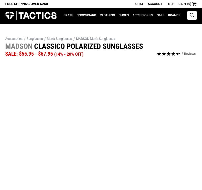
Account (155, 4)
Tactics (31, 15)
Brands (174, 15)
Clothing (107, 15)
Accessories (143, 15)
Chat (139, 4)
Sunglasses (35, 39)
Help (170, 4)
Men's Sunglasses (59, 39)
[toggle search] (192, 15)
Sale (160, 15)
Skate (68, 15)
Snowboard (86, 15)
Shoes (124, 15)
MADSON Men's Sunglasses (95, 39)
